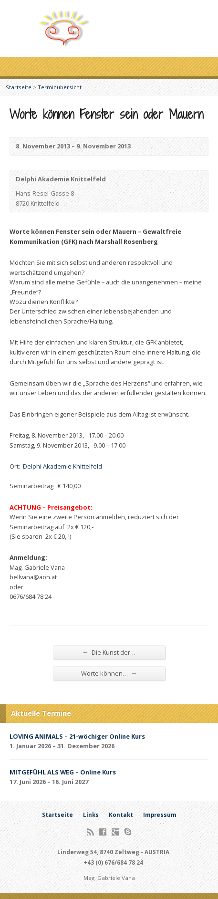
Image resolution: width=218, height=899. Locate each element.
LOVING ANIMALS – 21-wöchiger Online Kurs (77, 736)
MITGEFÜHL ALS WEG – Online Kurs (63, 772)
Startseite (18, 87)
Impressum (159, 814)
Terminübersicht (60, 87)
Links (91, 814)
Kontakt (121, 814)
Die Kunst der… (109, 652)
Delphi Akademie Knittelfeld (62, 466)
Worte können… (109, 673)
